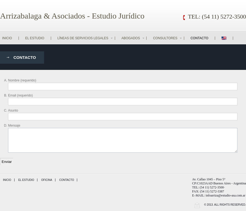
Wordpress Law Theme (197, 205)
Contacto (199, 38)
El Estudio (34, 38)
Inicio (7, 38)
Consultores (167, 38)
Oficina (46, 179)
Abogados (133, 38)
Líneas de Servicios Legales (85, 38)
